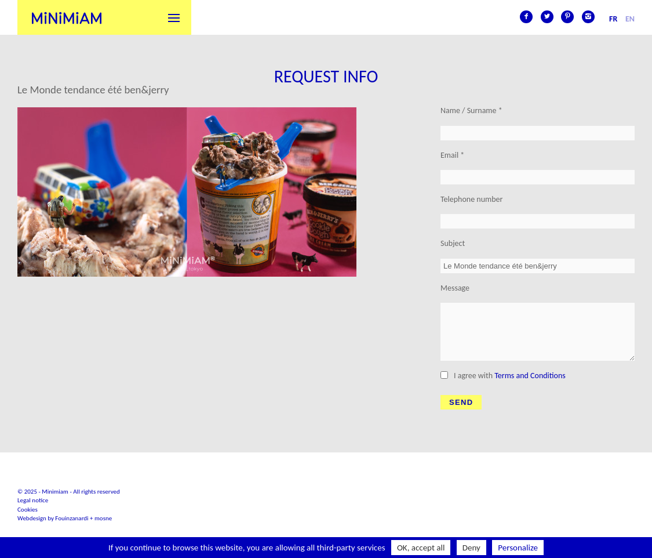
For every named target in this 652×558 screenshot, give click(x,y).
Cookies (27, 509)
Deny (471, 547)
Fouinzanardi (71, 518)
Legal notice (32, 500)
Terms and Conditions (530, 376)
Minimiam (66, 17)
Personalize (518, 547)
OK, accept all (421, 547)
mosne (103, 518)
